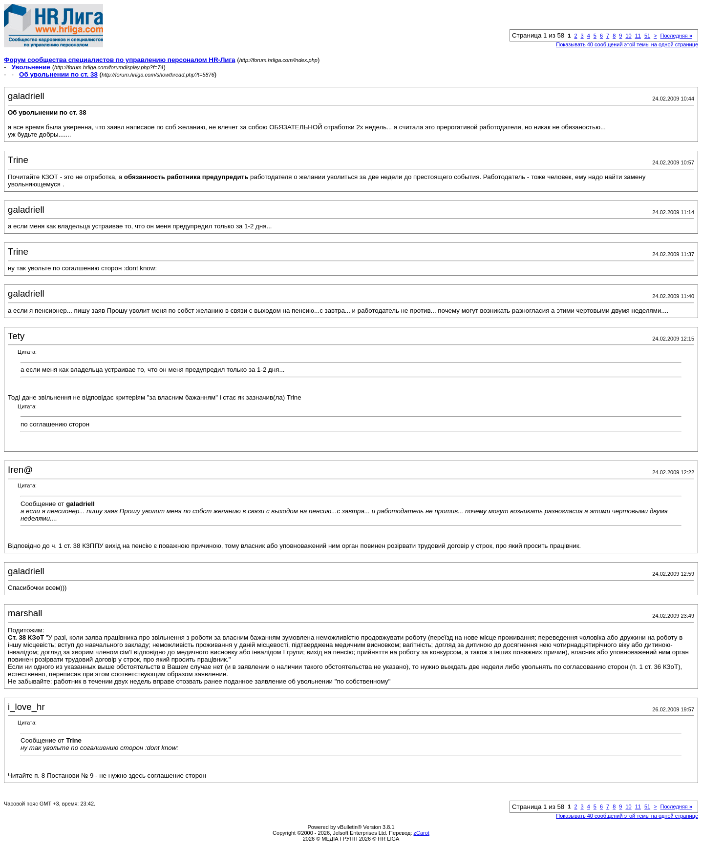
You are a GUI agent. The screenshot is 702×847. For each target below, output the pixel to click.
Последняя (676, 36)
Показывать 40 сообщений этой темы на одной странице (627, 44)
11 (638, 36)
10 (628, 36)
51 (647, 36)
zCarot (421, 833)
